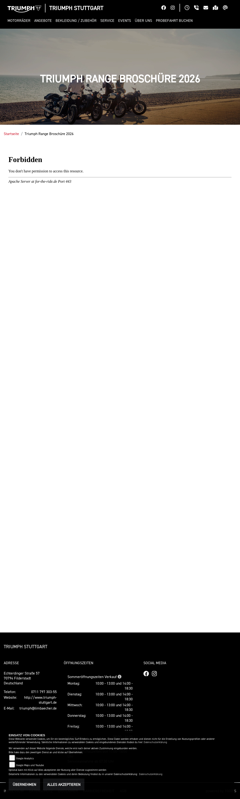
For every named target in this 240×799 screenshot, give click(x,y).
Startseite (11, 133)
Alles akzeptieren (63, 784)
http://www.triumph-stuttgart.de (40, 700)
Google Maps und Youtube (30, 765)
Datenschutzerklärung (155, 742)
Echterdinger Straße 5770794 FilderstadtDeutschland (22, 678)
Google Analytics (25, 758)
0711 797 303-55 (44, 691)
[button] (20, 20)
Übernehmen (24, 784)
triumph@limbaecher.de (38, 708)
